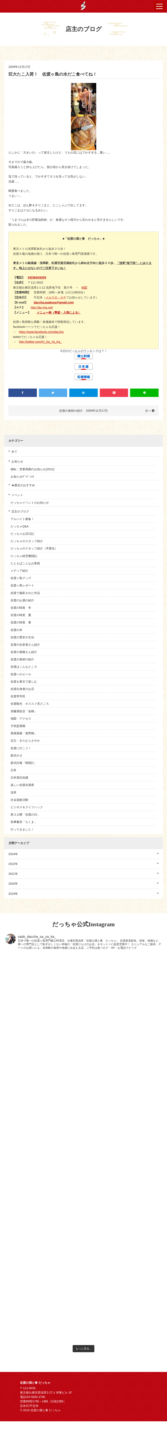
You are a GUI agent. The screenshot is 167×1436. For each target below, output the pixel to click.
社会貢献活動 (19, 799)
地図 (84, 287)
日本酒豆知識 (19, 777)
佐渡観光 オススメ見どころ (30, 703)
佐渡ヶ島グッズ (21, 578)
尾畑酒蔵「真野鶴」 (24, 733)
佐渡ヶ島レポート (22, 585)
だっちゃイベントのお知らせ (30, 502)
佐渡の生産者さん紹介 (25, 644)
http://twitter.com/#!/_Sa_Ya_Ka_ (40, 341)
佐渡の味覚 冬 (21, 607)
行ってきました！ (22, 829)
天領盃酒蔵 (18, 726)
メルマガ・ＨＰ (55, 297)
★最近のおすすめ (23, 485)
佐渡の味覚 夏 (21, 615)
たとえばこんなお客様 (25, 563)
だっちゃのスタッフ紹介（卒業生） (34, 548)
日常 (13, 770)
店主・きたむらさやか (25, 740)
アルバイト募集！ (22, 519)
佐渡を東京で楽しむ (24, 681)
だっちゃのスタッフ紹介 (27, 541)
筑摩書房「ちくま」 (24, 822)
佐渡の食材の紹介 (22, 659)
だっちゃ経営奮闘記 (24, 556)
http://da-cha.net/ (42, 307)
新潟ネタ (16, 755)
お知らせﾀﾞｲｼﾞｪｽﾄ (22, 476)
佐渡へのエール (21, 674)
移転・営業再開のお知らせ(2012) (32, 469)
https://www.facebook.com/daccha (41, 332)
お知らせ (17, 461)
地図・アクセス (21, 718)
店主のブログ (20, 511)
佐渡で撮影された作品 (25, 593)
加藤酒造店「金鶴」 (24, 711)
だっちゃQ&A (20, 526)
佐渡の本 (16, 630)
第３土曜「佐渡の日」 (25, 814)
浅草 (13, 792)
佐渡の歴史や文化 (22, 637)
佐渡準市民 (18, 696)
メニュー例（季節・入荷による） (59, 312)
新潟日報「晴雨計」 (24, 763)
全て (14, 451)
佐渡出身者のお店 (22, 689)
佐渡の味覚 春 (21, 622)
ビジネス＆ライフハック (27, 807)
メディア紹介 (19, 570)
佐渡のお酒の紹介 (22, 600)
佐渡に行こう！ (21, 748)
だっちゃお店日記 (22, 533)
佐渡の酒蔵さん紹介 (24, 652)
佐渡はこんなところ (24, 666)
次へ (148, 410)
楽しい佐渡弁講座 (22, 785)
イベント (17, 495)
